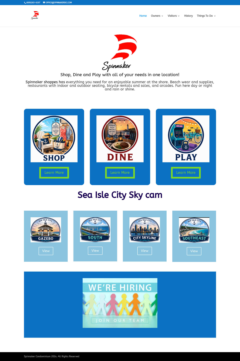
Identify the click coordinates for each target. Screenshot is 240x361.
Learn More (54, 172)
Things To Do (205, 16)
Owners (155, 16)
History (188, 16)
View (46, 251)
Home (143, 16)
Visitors (172, 16)
